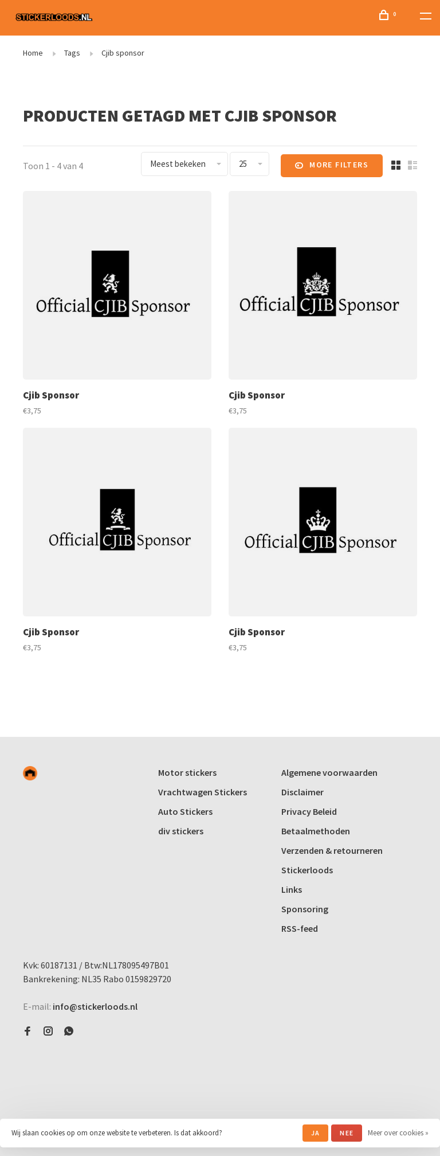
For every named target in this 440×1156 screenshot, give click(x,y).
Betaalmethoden (315, 831)
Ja (315, 1132)
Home (33, 53)
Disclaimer (302, 792)
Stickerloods (307, 870)
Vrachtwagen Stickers (202, 792)
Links (291, 889)
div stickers (180, 831)
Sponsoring (304, 909)
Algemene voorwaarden (329, 772)
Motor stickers (187, 772)
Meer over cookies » (398, 1133)
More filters (331, 166)
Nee (346, 1132)
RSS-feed (299, 928)
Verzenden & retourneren (332, 850)
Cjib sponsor (122, 53)
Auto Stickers (185, 811)
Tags (72, 53)
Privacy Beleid (309, 811)
